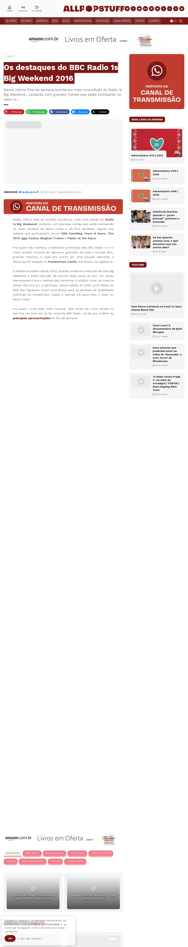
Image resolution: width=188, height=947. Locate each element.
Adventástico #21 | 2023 (147, 155)
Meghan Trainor (101, 853)
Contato (154, 21)
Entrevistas (84, 21)
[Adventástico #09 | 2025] (141, 196)
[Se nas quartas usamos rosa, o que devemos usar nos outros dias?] (141, 242)
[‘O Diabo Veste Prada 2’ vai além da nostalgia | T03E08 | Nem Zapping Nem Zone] (141, 381)
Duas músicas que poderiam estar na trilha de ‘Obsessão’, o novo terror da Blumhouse (167, 354)
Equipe (140, 21)
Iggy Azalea (78, 853)
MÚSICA (12, 861)
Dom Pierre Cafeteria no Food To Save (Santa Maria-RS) (156, 308)
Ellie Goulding (55, 853)
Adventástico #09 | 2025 (165, 193)
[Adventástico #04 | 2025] (141, 175)
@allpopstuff (30, 192)
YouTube (104, 21)
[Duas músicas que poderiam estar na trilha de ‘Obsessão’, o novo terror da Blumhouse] (141, 352)
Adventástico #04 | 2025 (165, 172)
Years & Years (76, 861)
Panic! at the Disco (34, 861)
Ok (10, 938)
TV (56, 21)
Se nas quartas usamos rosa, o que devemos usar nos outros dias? (165, 242)
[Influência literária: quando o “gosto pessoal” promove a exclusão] (141, 216)
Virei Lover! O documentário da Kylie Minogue (167, 328)
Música (43, 21)
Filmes (27, 21)
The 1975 (56, 861)
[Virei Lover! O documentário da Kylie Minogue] (141, 330)
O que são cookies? (29, 938)
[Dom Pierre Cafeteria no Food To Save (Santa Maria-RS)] (156, 288)
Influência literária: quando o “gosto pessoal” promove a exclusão (166, 216)
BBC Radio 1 (33, 853)
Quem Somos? (122, 21)
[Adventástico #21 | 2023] (156, 143)
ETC (67, 21)
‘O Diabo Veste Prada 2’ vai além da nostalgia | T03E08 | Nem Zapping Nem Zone (166, 383)
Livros (12, 21)
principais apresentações (31, 318)
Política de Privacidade (45, 924)
